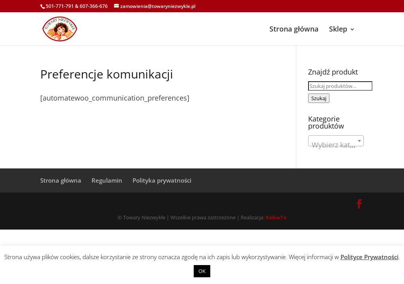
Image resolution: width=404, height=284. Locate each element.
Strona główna (293, 29)
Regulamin (107, 180)
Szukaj (318, 98)
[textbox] (336, 145)
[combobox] (336, 140)
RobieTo (276, 217)
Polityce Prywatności (369, 257)
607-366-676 (94, 6)
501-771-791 (60, 6)
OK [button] (202, 271)
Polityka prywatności (162, 180)
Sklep (338, 29)
